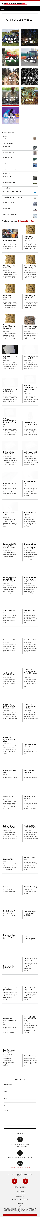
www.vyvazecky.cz (20, 1191)
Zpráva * (6, 1110)
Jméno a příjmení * (8, 1084)
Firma (5, 1105)
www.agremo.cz (20, 1196)
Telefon (5, 1098)
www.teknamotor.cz (20, 1194)
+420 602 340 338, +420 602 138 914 (20, 1157)
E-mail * (5, 1091)
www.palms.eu (20, 1203)
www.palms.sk (20, 1206)
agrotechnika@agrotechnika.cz (20, 1168)
